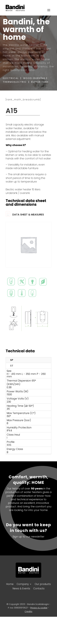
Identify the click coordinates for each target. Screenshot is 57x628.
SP (11, 360)
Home (10, 583)
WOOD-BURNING (34, 78)
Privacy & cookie (38, 607)
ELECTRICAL (11, 78)
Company (23, 583)
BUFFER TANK (40, 82)
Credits (28, 611)
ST (11, 365)
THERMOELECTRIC (15, 82)
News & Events (21, 588)
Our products (43, 583)
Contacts (38, 588)
